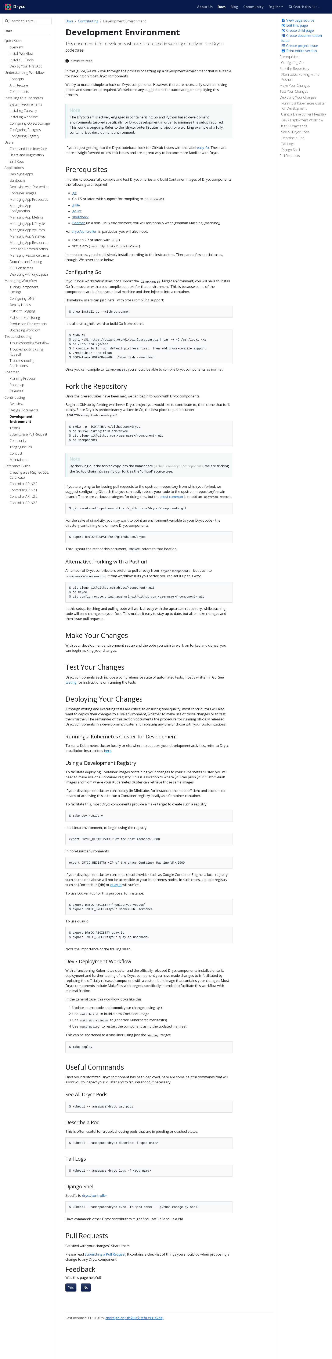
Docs (69, 21)
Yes (71, 1287)
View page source (297, 20)
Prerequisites (289, 56)
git (74, 193)
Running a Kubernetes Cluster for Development (303, 106)
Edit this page (294, 25)
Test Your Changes (293, 91)
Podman (78, 223)
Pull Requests (289, 155)
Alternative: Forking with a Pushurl (300, 77)
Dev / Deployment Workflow (302, 120)
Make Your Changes (294, 85)
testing (71, 682)
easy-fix (203, 147)
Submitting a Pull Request (105, 1254)
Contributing (88, 21)
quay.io (116, 884)
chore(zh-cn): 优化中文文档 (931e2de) (134, 1318)
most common (171, 496)
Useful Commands (293, 126)
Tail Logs (288, 144)
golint (77, 211)
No (85, 1287)
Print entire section (299, 50)
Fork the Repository (294, 68)
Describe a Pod (292, 138)
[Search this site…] (307, 7)
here (107, 750)
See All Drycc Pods (295, 132)
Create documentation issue (301, 38)
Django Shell (290, 149)
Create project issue (299, 45)
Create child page (297, 30)
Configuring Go (292, 62)
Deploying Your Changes (297, 97)
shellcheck (80, 217)
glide (76, 205)
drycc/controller (84, 231)
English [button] (274, 6)
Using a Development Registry (303, 114)
